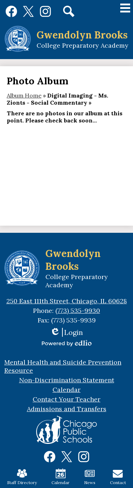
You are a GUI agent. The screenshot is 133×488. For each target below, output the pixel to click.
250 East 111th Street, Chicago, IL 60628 (66, 301)
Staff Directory (22, 476)
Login (66, 332)
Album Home (24, 95)
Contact (118, 476)
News (89, 476)
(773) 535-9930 (77, 310)
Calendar (60, 476)
